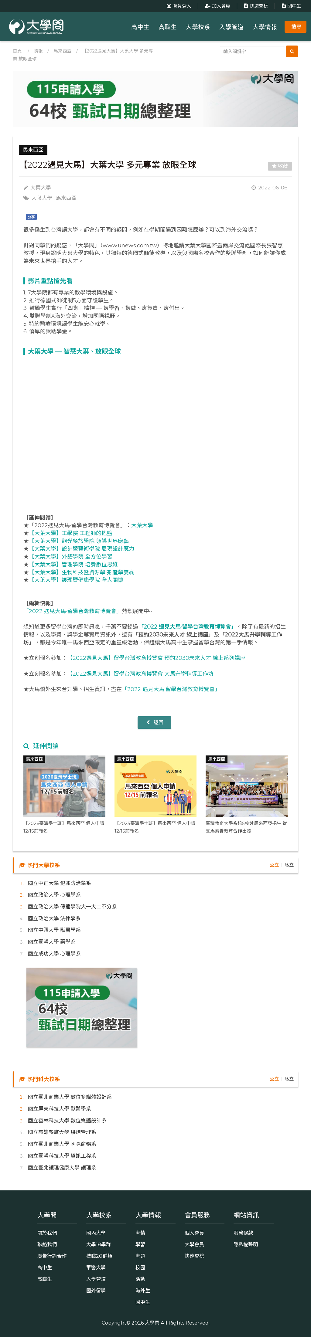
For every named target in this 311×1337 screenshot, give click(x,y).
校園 (140, 1267)
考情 (140, 1233)
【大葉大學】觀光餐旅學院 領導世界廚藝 (79, 541)
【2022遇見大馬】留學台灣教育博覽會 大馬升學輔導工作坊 (140, 673)
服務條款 (243, 1233)
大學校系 (198, 27)
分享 (31, 217)
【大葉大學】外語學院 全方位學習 (70, 556)
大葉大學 (42, 198)
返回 (154, 722)
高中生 (140, 27)
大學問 (152, 1323)
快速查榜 (255, 6)
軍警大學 (96, 1267)
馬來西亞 (62, 51)
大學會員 (194, 1244)
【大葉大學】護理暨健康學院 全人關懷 (76, 580)
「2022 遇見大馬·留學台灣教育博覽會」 (72, 611)
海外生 (142, 1291)
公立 (274, 865)
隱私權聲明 (246, 1244)
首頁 (17, 51)
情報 (38, 51)
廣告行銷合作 (52, 1256)
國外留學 (96, 1291)
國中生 (290, 6)
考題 (140, 1256)
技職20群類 (99, 1256)
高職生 (168, 27)
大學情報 (265, 27)
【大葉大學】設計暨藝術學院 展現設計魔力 (81, 548)
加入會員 (216, 6)
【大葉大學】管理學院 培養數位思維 (73, 564)
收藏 (280, 166)
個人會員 (194, 1233)
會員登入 (178, 6)
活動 (140, 1279)
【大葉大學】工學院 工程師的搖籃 (70, 533)
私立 (289, 865)
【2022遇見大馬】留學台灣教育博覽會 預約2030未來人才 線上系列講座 (156, 658)
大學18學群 (98, 1244)
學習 (140, 1244)
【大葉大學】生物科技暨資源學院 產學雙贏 (81, 572)
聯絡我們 (47, 1244)
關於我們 (47, 1233)
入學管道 (231, 27)
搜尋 (296, 27)
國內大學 (96, 1233)
